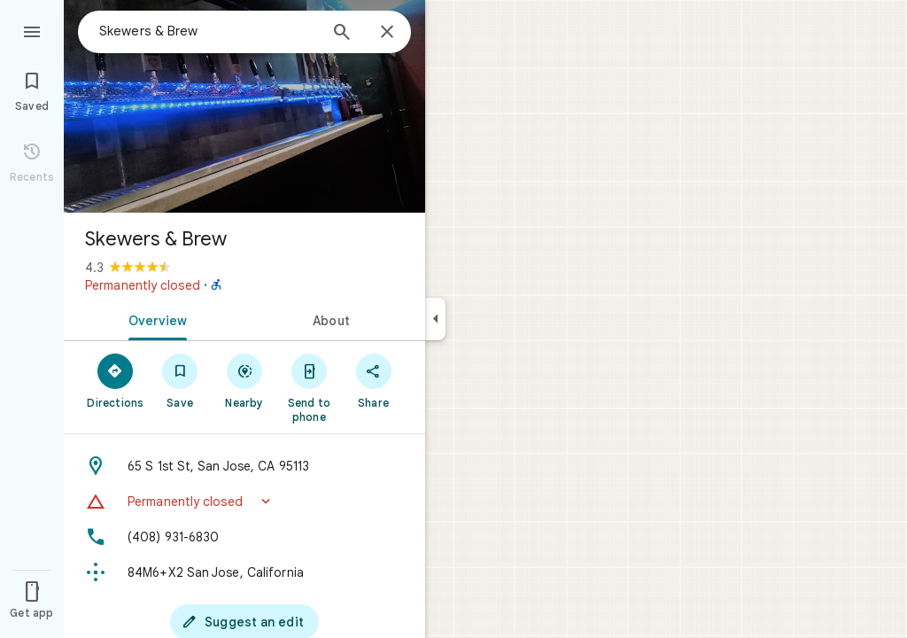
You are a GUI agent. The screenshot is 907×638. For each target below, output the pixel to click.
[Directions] (115, 380)
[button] (244, 501)
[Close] (387, 33)
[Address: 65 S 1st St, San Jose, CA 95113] (244, 466)
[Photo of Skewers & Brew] (244, 106)
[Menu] (32, 30)
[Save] (180, 380)
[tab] (154, 319)
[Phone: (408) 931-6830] (244, 537)
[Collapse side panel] (435, 319)
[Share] (373, 380)
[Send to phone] (308, 387)
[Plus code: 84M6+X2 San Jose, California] (244, 572)
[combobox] (208, 31)
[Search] (342, 34)
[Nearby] (245, 380)
